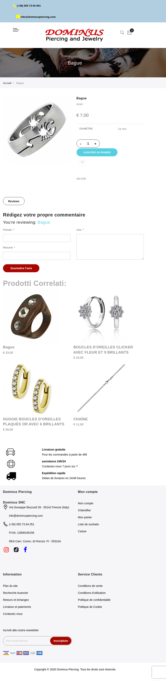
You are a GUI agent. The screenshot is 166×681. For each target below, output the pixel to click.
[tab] (14, 203)
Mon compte (85, 505)
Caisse (82, 533)
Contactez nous (12, 615)
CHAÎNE (81, 421)
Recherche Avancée (15, 594)
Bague (9, 349)
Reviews (13, 203)
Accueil (7, 83)
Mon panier (85, 519)
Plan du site (10, 587)
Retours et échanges (16, 601)
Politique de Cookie (90, 608)
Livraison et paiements (17, 608)
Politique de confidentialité (94, 601)
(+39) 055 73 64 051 (27, 5)
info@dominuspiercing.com (37, 16)
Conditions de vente (90, 587)
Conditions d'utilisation (92, 594)
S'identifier (84, 512)
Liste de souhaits (88, 526)
